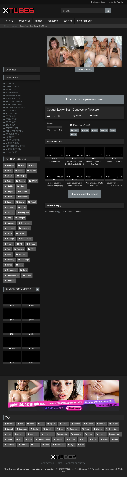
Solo (112, 130)
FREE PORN (10, 152)
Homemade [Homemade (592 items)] (48, 434)
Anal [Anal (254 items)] (21, 424)
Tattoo (9, 265)
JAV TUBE (9, 125)
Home (6, 26)
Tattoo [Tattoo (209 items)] (36, 445)
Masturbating (26, 239)
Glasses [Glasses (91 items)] (99, 429)
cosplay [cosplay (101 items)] (102, 424)
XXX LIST (9, 137)
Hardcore (10, 223)
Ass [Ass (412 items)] (41, 424)
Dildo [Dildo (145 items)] (61, 429)
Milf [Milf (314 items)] (20, 439)
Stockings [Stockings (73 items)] (10, 445)
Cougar (85, 130)
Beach (20, 171)
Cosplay (10, 192)
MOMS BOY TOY (12, 149)
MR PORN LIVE (11, 98)
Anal (22, 165)
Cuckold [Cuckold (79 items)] (36, 429)
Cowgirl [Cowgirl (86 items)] (10, 429)
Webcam (10, 281)
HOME (10, 21)
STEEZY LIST (10, 128)
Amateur (10, 165)
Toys (73, 134)
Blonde (10, 176)
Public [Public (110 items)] (94, 439)
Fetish (23, 207)
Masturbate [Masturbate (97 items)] (115, 434)
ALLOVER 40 (10, 93)
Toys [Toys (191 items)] (72, 445)
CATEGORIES (24, 21)
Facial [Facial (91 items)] (87, 429)
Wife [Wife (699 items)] (82, 445)
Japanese (25, 228)
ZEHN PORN (10, 119)
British (9, 181)
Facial (33, 202)
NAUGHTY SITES (12, 101)
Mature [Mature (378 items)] (9, 439)
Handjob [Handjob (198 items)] (20, 434)
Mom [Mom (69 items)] (30, 439)
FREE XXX (9, 84)
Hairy (9, 218)
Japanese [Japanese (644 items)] (77, 434)
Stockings (25, 260)
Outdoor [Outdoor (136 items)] (59, 439)
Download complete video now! (84, 99)
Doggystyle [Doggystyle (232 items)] (74, 429)
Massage (10, 239)
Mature (14, 26)
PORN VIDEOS (11, 140)
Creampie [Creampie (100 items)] (23, 429)
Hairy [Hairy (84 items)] (9, 434)
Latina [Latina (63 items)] (90, 434)
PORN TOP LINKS (12, 104)
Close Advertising (84, 69)
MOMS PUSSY (11, 143)
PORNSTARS (53, 21)
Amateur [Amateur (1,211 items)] (10, 424)
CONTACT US (47, 463)
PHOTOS (38, 21)
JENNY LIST (10, 113)
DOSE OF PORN (12, 87)
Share (94, 116)
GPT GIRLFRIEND (84, 21)
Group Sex (24, 212)
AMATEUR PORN (12, 95)
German (10, 212)
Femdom (10, 207)
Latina (9, 233)
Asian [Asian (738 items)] (32, 424)
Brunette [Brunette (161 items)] (89, 424)
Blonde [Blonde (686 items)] (64, 424)
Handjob (21, 218)
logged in (60, 212)
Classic (23, 186)
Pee (8, 249)
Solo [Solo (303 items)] (116, 439)
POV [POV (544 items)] (83, 439)
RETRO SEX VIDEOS (14, 107)
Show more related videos (84, 194)
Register (120, 2)
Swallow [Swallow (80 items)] (24, 445)
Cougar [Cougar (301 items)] (115, 424)
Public (9, 254)
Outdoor (32, 244)
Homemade (25, 223)
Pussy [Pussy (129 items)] (105, 439)
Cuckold (10, 197)
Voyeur (28, 275)
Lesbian (22, 233)
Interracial (11, 228)
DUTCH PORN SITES (14, 146)
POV (32, 249)
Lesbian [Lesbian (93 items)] (102, 434)
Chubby (10, 186)
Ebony (21, 202)
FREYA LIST (10, 90)
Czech (9, 202)
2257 (60, 463)
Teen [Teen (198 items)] (47, 445)
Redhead (22, 254)
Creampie (24, 192)
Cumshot (24, 197)
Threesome (11, 270)
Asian (33, 165)
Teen (21, 265)
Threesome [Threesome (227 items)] (59, 445)
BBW (9, 171)
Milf (20, 244)
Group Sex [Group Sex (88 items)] (113, 429)
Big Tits (33, 171)
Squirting (10, 260)
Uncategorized (13, 275)
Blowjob (22, 176)
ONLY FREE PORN (13, 131)
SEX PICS (68, 21)
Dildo (94, 130)
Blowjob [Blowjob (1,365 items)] (77, 424)
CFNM (34, 181)
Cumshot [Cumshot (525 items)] (49, 429)
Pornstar (20, 249)
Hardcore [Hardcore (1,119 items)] (33, 434)
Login (111, 2)
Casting (22, 181)
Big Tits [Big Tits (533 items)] (53, 424)
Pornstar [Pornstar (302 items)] (72, 439)
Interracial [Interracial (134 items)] (63, 434)
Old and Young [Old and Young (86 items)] (44, 439)
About (77, 116)
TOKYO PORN (11, 134)
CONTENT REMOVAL (76, 463)
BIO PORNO (10, 110)
